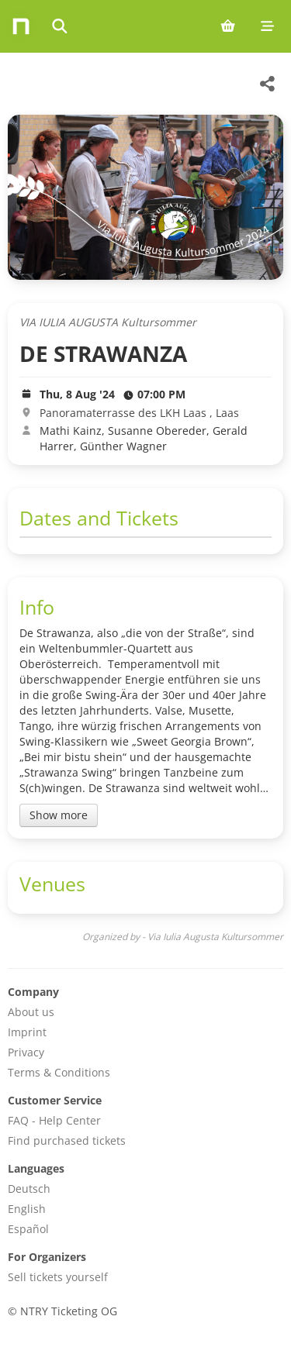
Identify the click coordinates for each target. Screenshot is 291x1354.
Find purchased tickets (67, 1140)
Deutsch (29, 1188)
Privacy (26, 1052)
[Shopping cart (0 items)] (228, 26)
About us (31, 1011)
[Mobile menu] (267, 26)
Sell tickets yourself (58, 1277)
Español (28, 1228)
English (27, 1208)
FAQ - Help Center (54, 1120)
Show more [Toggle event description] (58, 815)
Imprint (27, 1032)
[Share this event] (267, 83)
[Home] (21, 26)
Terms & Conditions (59, 1072)
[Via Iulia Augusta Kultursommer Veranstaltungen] (34, 83)
